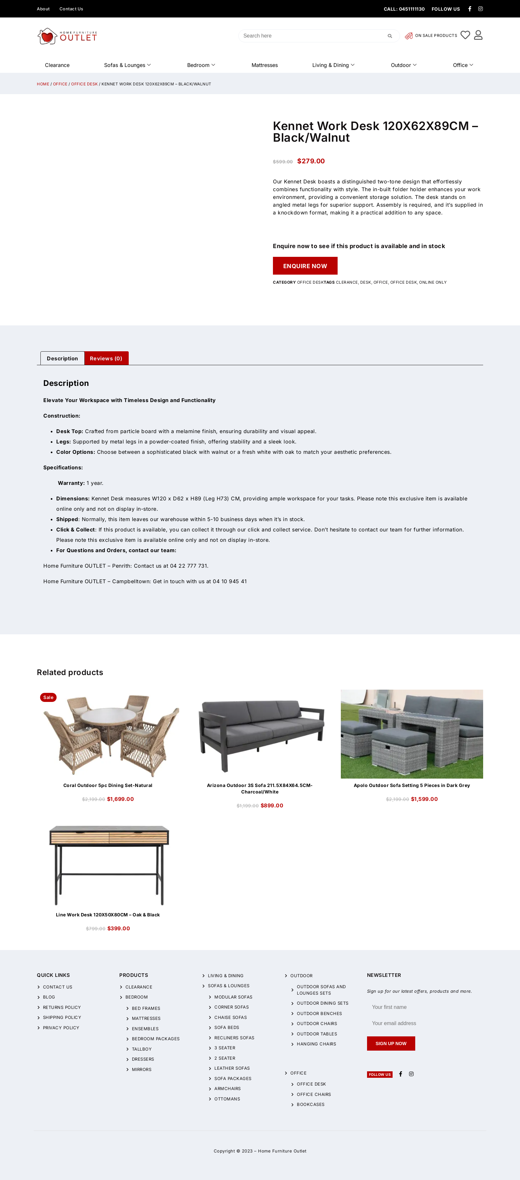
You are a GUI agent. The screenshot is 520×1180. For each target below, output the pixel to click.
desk (365, 282)
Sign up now (391, 1043)
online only (433, 282)
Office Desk (84, 84)
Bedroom (201, 65)
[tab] (62, 358)
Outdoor (404, 65)
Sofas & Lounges (127, 65)
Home (43, 84)
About (43, 8)
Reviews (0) (106, 358)
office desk (403, 282)
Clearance (57, 65)
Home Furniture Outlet (282, 1150)
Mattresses (265, 65)
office (381, 282)
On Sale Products (431, 35)
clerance (347, 282)
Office (463, 65)
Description (62, 358)
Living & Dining (333, 65)
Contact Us (71, 8)
